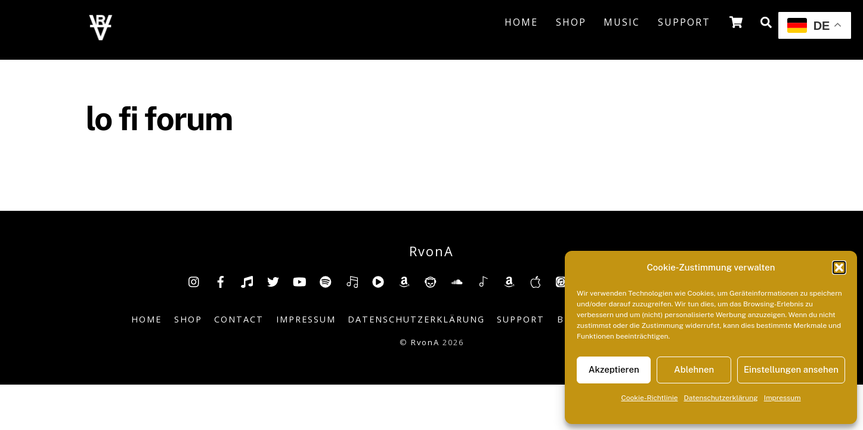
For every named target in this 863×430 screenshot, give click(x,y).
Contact (239, 319)
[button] (839, 268)
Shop (571, 22)
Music (622, 22)
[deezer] (352, 280)
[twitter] (273, 280)
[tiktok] (247, 280)
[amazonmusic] (509, 280)
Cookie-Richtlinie (649, 398)
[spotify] (326, 280)
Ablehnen (694, 369)
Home (521, 22)
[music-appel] (536, 280)
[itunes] (562, 280)
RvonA (425, 342)
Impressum (782, 398)
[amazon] (404, 280)
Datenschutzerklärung (721, 398)
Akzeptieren (614, 369)
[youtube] (299, 280)
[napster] (431, 280)
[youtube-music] (378, 280)
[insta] (194, 280)
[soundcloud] (457, 280)
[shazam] (483, 280)
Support (684, 22)
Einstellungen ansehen (791, 369)
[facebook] (221, 280)
